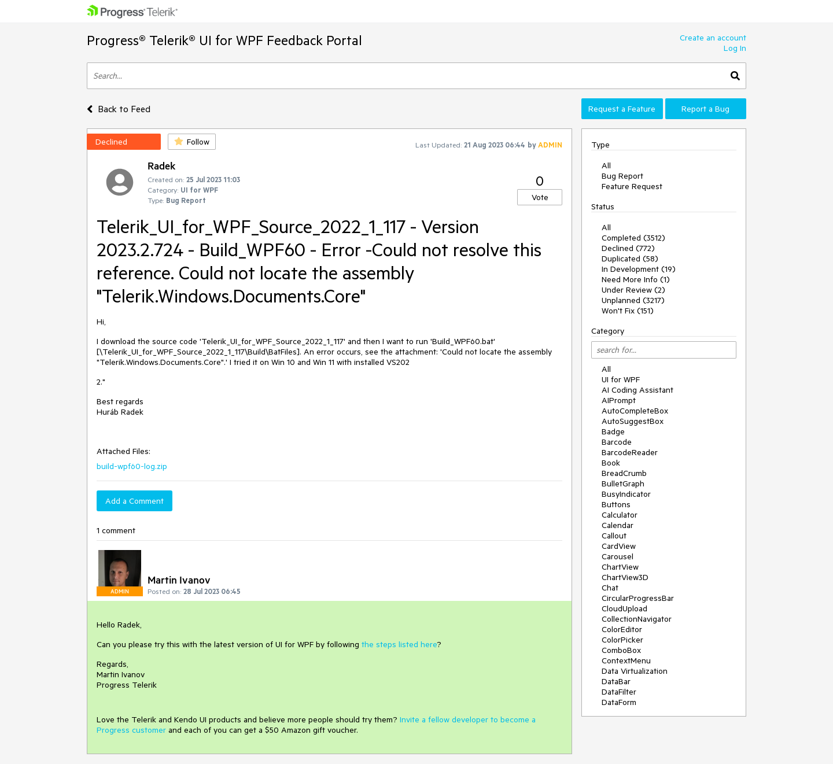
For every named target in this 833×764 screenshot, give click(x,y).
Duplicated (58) (630, 258)
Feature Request (632, 186)
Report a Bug (705, 109)
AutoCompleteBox (635, 410)
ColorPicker (622, 639)
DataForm (619, 702)
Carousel (617, 556)
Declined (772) (628, 248)
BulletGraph (623, 483)
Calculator (619, 515)
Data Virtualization (635, 671)
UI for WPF (621, 379)
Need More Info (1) (636, 279)
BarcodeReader (630, 452)
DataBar (616, 681)
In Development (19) (639, 269)
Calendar (617, 525)
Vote (540, 197)
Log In (735, 48)
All (606, 165)
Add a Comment (134, 501)
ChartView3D (625, 577)
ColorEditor (622, 629)
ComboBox (621, 650)
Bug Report (622, 176)
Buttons (616, 504)
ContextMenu (626, 660)
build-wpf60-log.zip (132, 466)
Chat (610, 587)
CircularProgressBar (638, 598)
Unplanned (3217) (633, 300)
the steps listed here (399, 644)
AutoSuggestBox (633, 421)
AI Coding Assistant (637, 390)
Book (611, 462)
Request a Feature (621, 109)
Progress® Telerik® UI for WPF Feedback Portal (224, 40)
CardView (619, 546)
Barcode (617, 442)
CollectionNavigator (637, 619)
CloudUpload (624, 608)
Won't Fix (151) (628, 310)
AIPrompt (619, 400)
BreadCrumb (624, 473)
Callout (614, 535)
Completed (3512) (633, 237)
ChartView (620, 567)
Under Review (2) (633, 290)
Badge (613, 431)
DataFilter (619, 692)
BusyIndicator (626, 494)
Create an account (713, 37)
